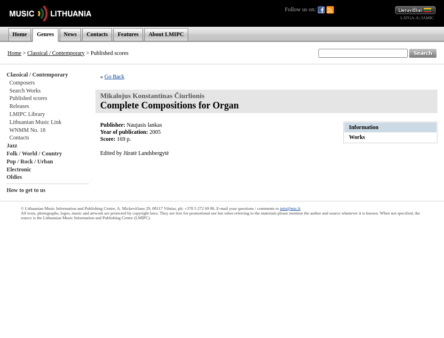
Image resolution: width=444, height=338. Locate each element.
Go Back (114, 76)
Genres (45, 34)
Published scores (28, 98)
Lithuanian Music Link (35, 122)
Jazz (12, 145)
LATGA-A (409, 17)
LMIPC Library (27, 114)
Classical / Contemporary (56, 53)
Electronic (19, 169)
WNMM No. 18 (27, 130)
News (70, 34)
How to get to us (26, 190)
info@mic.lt (290, 208)
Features (128, 34)
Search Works (24, 90)
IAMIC (427, 17)
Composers (22, 82)
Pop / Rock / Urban (30, 161)
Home (20, 34)
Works (357, 137)
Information (364, 127)
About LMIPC (166, 34)
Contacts (97, 34)
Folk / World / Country (34, 153)
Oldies (14, 177)
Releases (19, 106)
